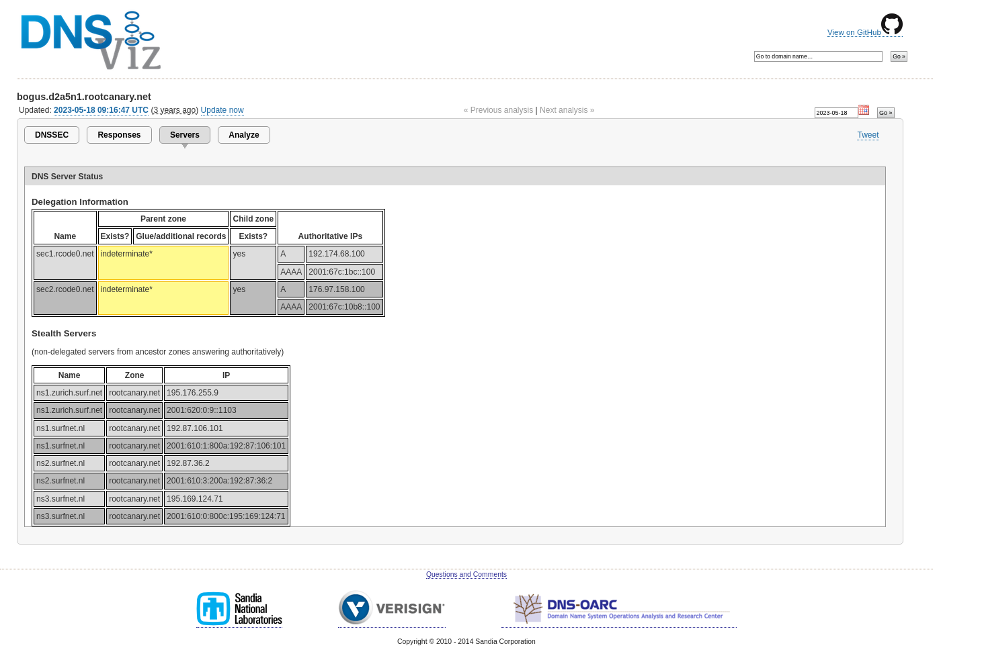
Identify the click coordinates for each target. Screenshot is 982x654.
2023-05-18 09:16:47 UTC (101, 110)
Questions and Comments (466, 574)
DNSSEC (52, 135)
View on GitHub (865, 32)
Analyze (244, 135)
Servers (185, 135)
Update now (222, 110)
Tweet (867, 135)
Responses (118, 135)
